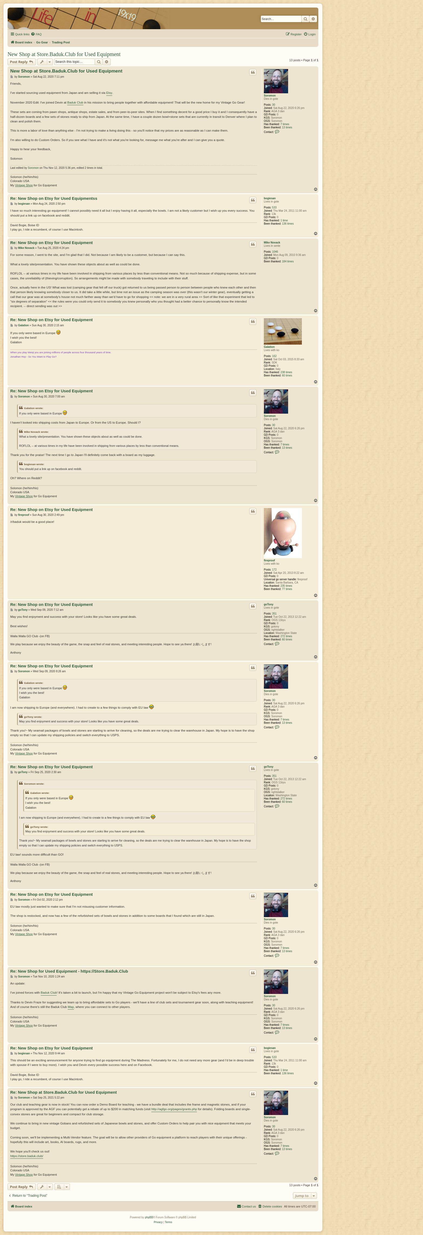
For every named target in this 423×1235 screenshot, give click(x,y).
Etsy (109, 92)
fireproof (269, 560)
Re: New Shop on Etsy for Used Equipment (51, 242)
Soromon (270, 95)
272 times (286, 636)
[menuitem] (36, 34)
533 (274, 207)
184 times (288, 261)
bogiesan (270, 198)
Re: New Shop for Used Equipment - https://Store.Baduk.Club (69, 971)
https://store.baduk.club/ (26, 1156)
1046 (275, 251)
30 (273, 104)
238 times (286, 372)
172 (274, 569)
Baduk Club (75, 102)
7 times (285, 124)
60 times (287, 375)
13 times (287, 127)
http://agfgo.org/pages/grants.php (174, 1109)
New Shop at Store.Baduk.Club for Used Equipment (64, 54)
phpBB (149, 1217)
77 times (287, 589)
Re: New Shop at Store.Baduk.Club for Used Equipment (63, 1092)
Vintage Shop (24, 185)
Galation (269, 346)
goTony (268, 604)
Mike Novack (272, 242)
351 (274, 613)
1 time (284, 220)
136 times (288, 223)
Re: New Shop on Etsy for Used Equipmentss (53, 198)
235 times (286, 585)
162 (274, 356)
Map (71, 1006)
